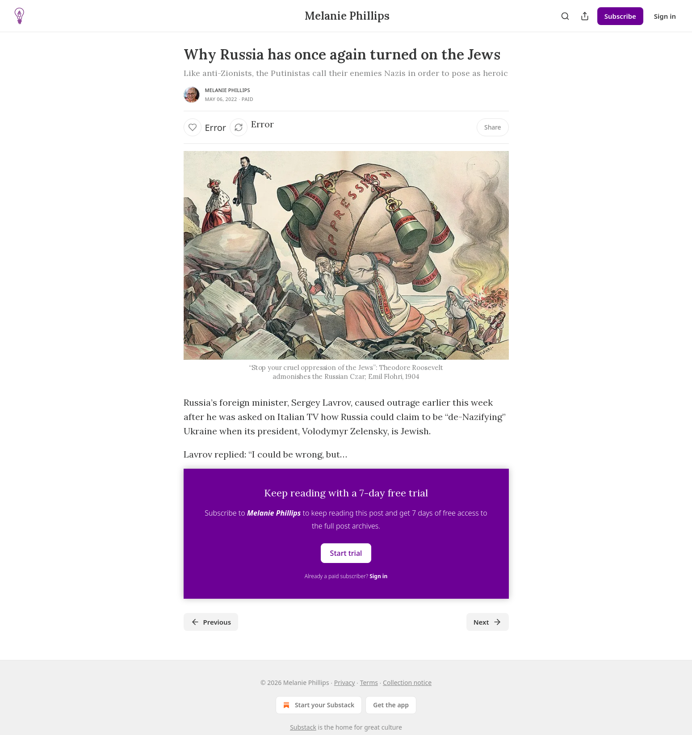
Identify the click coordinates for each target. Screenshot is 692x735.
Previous (211, 621)
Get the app (391, 705)
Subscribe (620, 16)
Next (488, 621)
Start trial (346, 553)
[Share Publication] (585, 16)
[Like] (192, 127)
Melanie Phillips (227, 90)
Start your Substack (317, 705)
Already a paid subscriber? (346, 576)
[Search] (565, 16)
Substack (303, 727)
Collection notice (407, 682)
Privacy (344, 682)
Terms (369, 682)
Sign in (665, 16)
